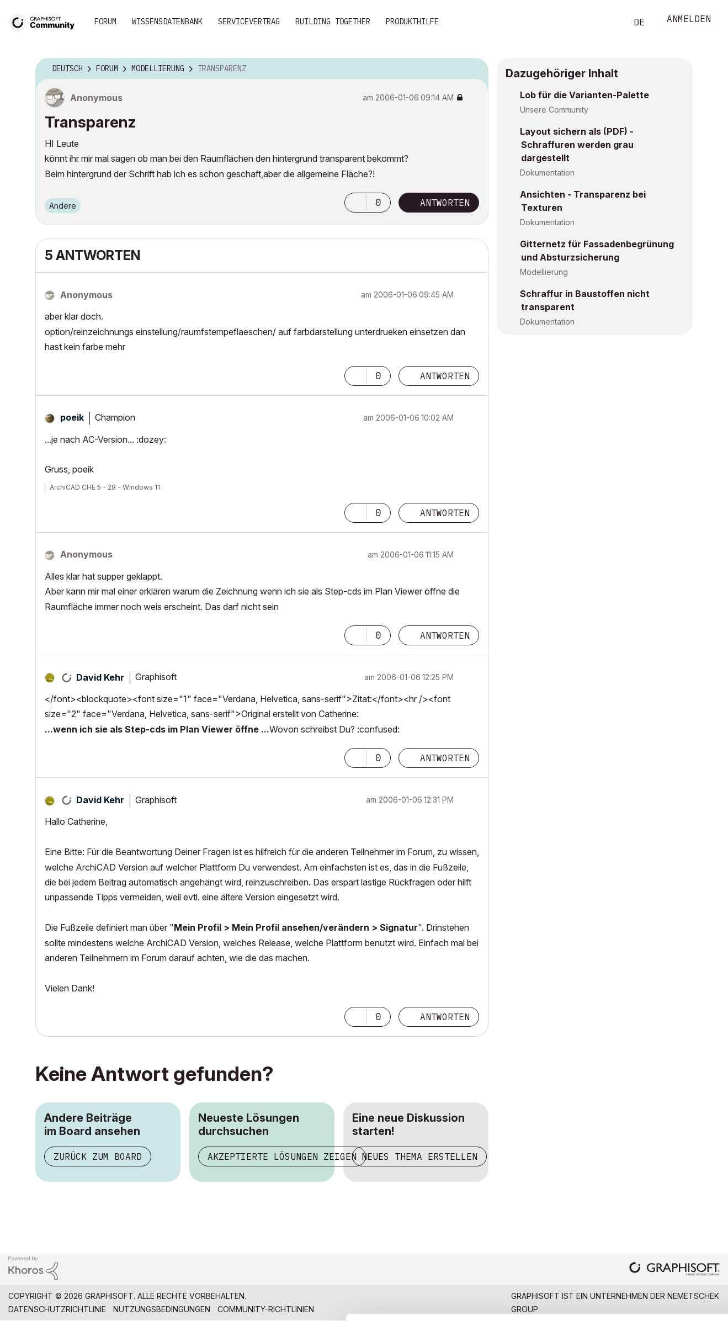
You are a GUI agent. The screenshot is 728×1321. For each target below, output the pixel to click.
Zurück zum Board (98, 1156)
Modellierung (544, 272)
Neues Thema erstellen (419, 1156)
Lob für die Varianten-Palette (584, 94)
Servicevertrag (249, 21)
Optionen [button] (473, 69)
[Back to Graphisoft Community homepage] (45, 21)
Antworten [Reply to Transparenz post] (445, 202)
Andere (62, 205)
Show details (437, 1306)
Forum (105, 21)
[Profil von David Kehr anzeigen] (100, 677)
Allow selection (664, 1221)
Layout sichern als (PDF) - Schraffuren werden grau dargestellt (577, 144)
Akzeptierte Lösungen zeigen (282, 1156)
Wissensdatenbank (167, 21)
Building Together (332, 21)
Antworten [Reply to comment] (445, 375)
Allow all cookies (664, 1194)
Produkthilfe (412, 21)
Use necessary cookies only (663, 1255)
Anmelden (689, 20)
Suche (606, 22)
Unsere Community (554, 109)
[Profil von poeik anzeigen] (72, 417)
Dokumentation (547, 172)
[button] (355, 202)
